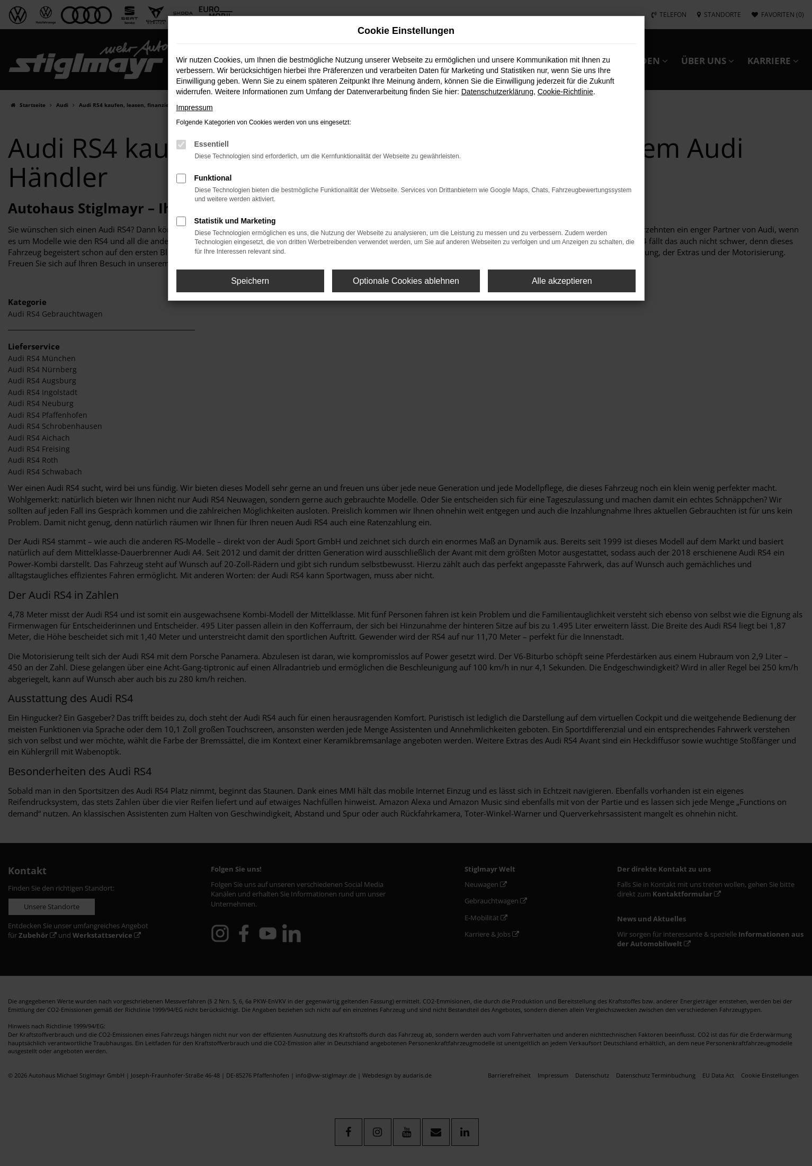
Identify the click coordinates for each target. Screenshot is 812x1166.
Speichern (250, 280)
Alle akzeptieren (562, 280)
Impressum (194, 107)
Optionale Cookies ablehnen (406, 280)
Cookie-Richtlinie (565, 91)
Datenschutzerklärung (497, 91)
